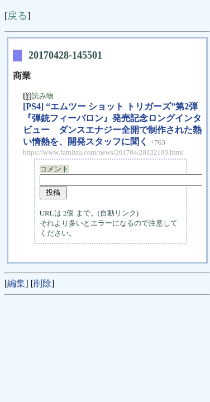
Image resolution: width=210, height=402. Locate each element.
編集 (16, 283)
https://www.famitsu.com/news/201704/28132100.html (103, 152)
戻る (17, 15)
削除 (42, 283)
